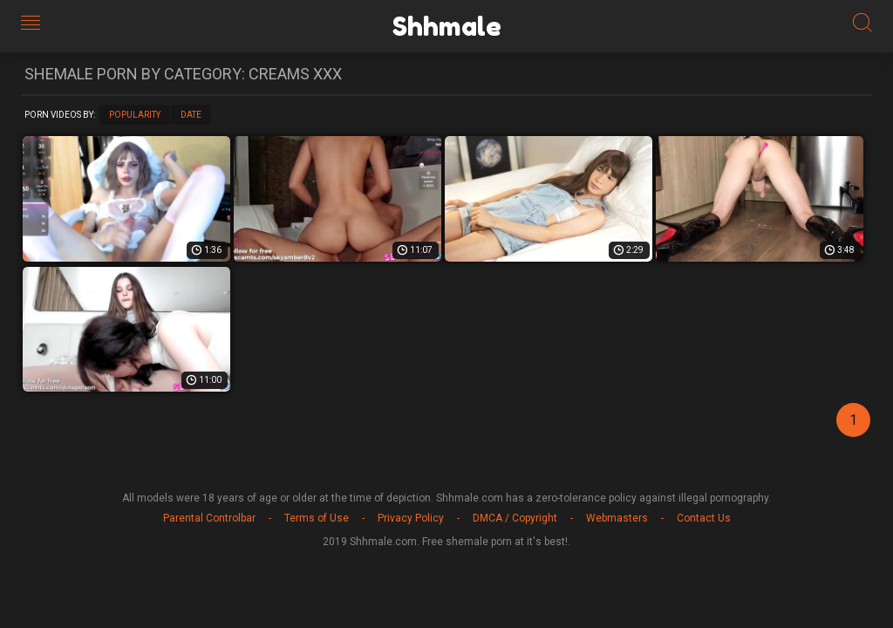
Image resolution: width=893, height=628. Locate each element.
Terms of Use (316, 518)
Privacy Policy (411, 518)
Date (191, 114)
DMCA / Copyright (515, 518)
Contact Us (704, 518)
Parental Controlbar (209, 518)
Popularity (134, 114)
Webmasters (617, 518)
